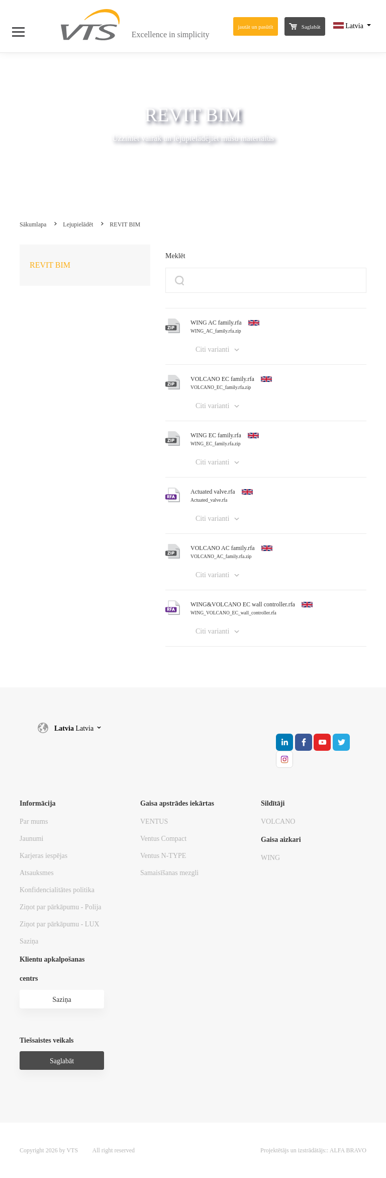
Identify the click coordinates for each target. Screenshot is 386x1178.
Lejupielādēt (78, 224)
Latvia (349, 26)
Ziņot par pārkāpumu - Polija (61, 907)
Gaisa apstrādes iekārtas (177, 803)
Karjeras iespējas (43, 855)
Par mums (34, 821)
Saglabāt (305, 26)
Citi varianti (212, 349)
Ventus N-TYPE (163, 855)
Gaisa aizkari (281, 839)
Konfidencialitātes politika (57, 890)
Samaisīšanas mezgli (169, 873)
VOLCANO (278, 821)
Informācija (38, 803)
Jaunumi (31, 838)
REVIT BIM (125, 224)
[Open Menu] (23, 26)
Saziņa (29, 941)
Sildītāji (272, 803)
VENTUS (154, 821)
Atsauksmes (37, 873)
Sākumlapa (33, 224)
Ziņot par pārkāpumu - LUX (60, 924)
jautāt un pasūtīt (255, 27)
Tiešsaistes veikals (46, 1040)
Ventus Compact (163, 838)
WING (270, 857)
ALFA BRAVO (348, 1150)
